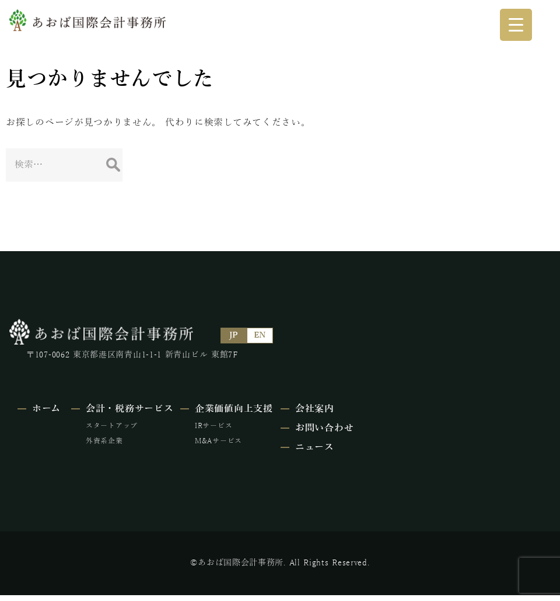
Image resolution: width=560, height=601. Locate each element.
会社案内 (410, 407)
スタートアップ (146, 424)
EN (263, 335)
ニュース (410, 445)
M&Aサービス (283, 439)
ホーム (46, 407)
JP (237, 335)
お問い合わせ (420, 426)
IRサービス (278, 424)
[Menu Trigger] (516, 25)
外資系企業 (138, 439)
